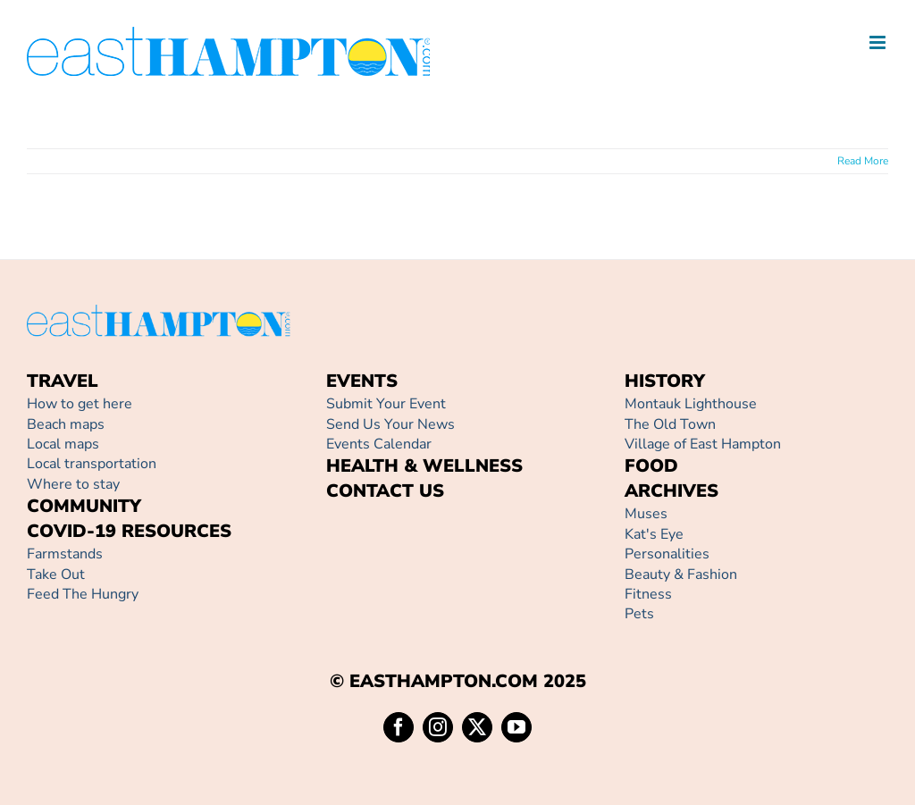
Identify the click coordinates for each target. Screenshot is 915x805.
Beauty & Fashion (681, 574)
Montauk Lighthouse (691, 404)
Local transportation (91, 464)
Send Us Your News (390, 424)
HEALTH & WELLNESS (424, 466)
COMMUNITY (84, 506)
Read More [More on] (862, 161)
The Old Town (670, 424)
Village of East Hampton (703, 444)
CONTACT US (385, 491)
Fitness (648, 594)
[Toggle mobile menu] (878, 42)
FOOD (651, 466)
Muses (646, 514)
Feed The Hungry (83, 594)
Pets (639, 614)
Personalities (667, 554)
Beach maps (66, 424)
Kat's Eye (654, 534)
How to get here (79, 404)
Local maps (63, 444)
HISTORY (665, 381)
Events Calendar (379, 444)
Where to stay (73, 484)
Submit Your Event (386, 404)
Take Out (56, 574)
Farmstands (65, 554)
